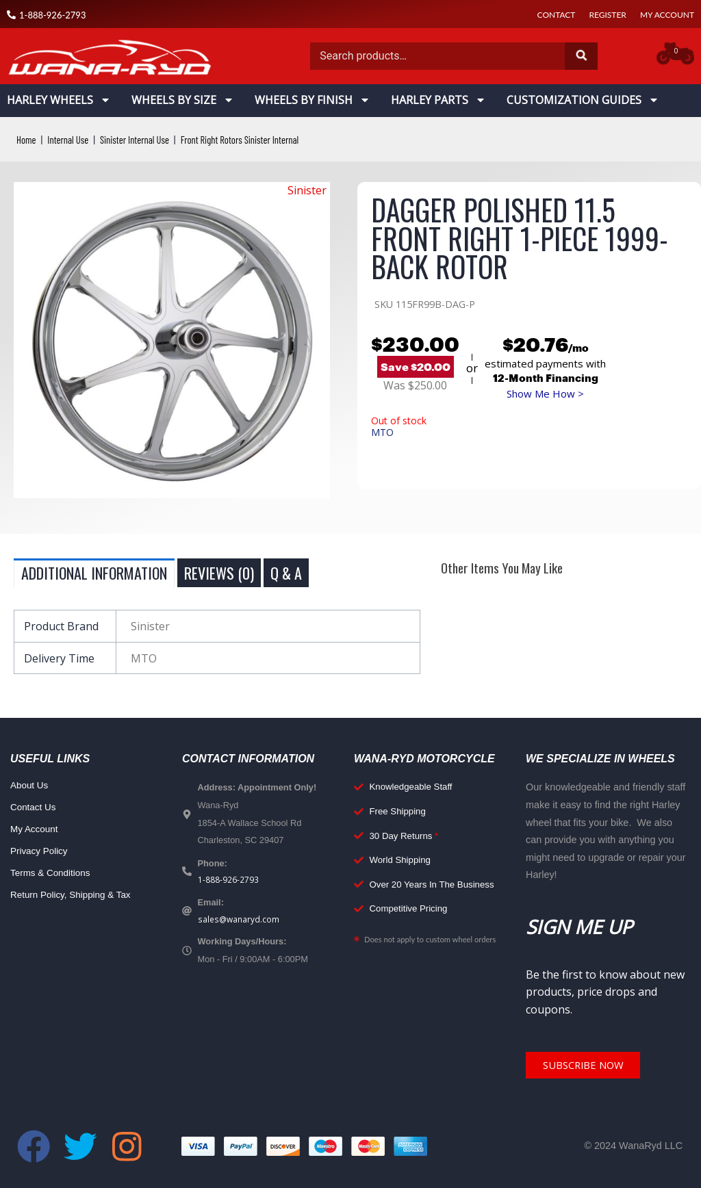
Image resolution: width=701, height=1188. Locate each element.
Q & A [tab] (286, 573)
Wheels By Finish (312, 100)
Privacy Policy (41, 852)
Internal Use (71, 139)
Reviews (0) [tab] (219, 573)
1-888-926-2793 (228, 881)
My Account (667, 15)
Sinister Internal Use (143, 139)
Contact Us (34, 808)
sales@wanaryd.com (240, 921)
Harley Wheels (59, 100)
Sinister (307, 190)
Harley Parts (438, 100)
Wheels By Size (182, 100)
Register (607, 15)
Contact (556, 15)
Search (581, 56)
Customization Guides (583, 100)
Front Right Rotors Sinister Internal (256, 139)
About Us (30, 786)
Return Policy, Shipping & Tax (74, 895)
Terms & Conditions (53, 873)
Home (27, 139)
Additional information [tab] (94, 573)
